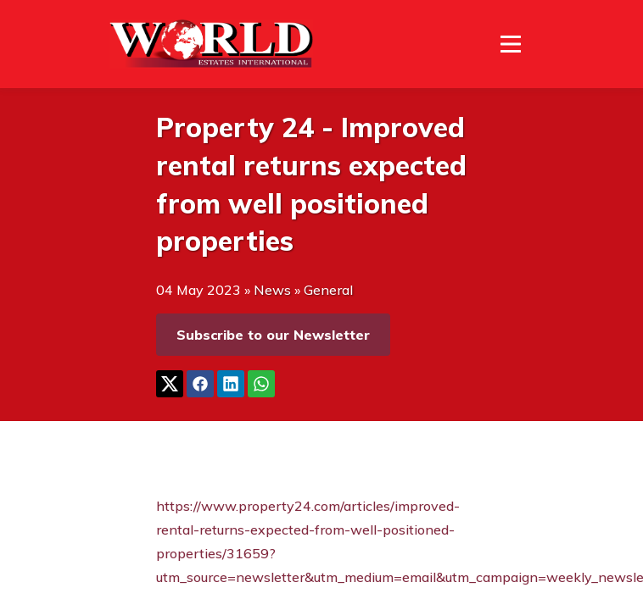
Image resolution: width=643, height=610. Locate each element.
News (272, 289)
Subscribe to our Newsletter (273, 334)
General (328, 289)
